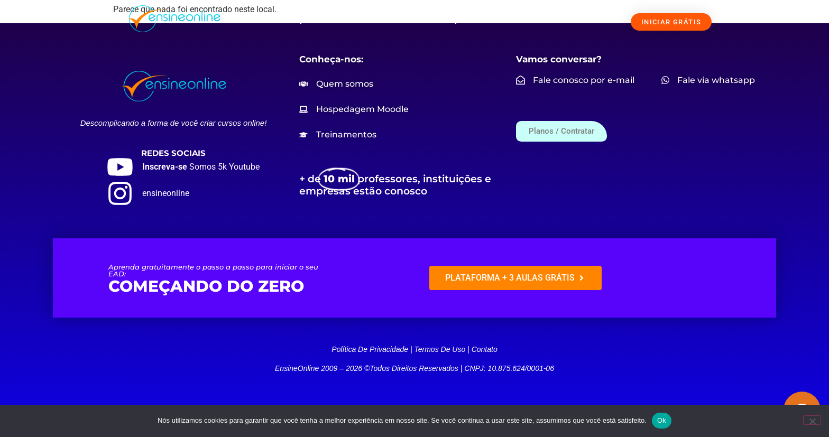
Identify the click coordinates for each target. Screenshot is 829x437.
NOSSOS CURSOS (384, 19)
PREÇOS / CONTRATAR (478, 19)
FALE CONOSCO (568, 19)
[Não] (812, 420)
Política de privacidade (369, 349)
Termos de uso (439, 349)
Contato (485, 349)
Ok (661, 420)
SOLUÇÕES (304, 20)
